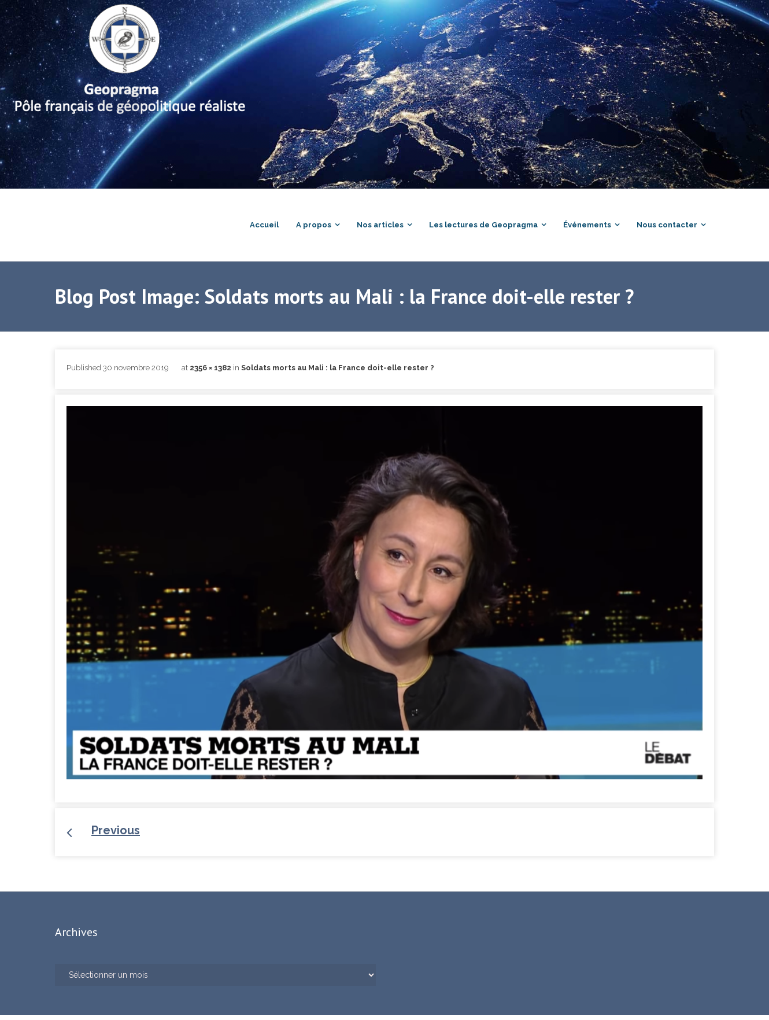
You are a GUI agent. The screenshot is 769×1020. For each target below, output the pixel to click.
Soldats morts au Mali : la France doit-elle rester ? (337, 373)
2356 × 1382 (210, 373)
